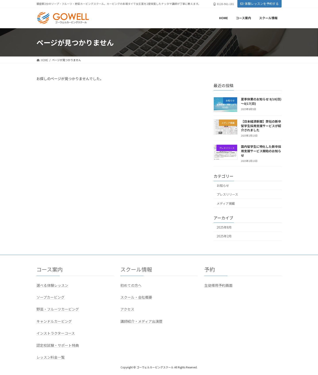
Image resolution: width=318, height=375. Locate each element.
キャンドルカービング (54, 321)
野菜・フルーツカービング (57, 309)
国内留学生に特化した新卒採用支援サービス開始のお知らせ (261, 151)
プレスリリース (227, 194)
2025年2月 (224, 236)
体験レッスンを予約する (259, 3)
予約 (209, 269)
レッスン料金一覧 (50, 357)
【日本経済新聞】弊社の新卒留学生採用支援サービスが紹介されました (261, 125)
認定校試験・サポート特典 (57, 345)
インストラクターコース (55, 333)
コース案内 (49, 269)
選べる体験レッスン (52, 285)
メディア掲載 (226, 203)
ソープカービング (50, 297)
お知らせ (223, 185)
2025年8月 (224, 227)
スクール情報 (136, 269)
